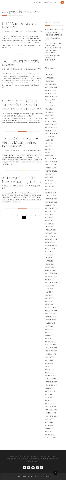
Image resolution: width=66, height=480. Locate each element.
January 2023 (51, 196)
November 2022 (51, 202)
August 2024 (50, 137)
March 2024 (50, 152)
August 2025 (50, 100)
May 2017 (49, 400)
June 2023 (49, 180)
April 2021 (49, 261)
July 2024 (49, 140)
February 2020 (51, 304)
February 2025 (51, 118)
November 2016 (51, 410)
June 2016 (49, 425)
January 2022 (51, 233)
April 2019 (49, 335)
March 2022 (50, 227)
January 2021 (51, 270)
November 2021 (51, 239)
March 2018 (50, 373)
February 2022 (51, 230)
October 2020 (51, 279)
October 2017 (51, 388)
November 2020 (51, 276)
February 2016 (51, 435)
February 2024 (51, 155)
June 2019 (49, 329)
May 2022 (49, 221)
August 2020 (50, 286)
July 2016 (49, 422)
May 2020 (49, 295)
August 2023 (50, 174)
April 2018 (49, 369)
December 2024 (51, 124)
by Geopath (5, 31)
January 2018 (51, 379)
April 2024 (49, 149)
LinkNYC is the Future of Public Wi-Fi (19, 25)
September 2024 (51, 134)
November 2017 (51, 385)
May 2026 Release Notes (55, 30)
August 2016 (50, 419)
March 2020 (50, 301)
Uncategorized (32, 31)
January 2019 (51, 345)
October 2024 (51, 131)
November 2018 (51, 351)
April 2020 (49, 298)
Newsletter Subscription (50, 2)
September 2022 (51, 208)
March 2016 (50, 431)
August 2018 (50, 357)
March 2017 (50, 404)
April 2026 (49, 78)
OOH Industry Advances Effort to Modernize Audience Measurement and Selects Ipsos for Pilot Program (54, 48)
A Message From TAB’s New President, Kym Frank (21, 180)
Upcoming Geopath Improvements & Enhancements (52, 58)
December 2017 (51, 382)
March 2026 (50, 81)
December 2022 (51, 199)
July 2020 (49, 289)
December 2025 (51, 87)
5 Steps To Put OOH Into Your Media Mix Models (20, 103)
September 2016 (51, 416)
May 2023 (49, 183)
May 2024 (49, 146)
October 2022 (51, 205)
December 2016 (51, 407)
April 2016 (49, 428)
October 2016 (51, 413)
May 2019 (49, 332)
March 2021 (50, 264)
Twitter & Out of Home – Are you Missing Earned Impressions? (20, 142)
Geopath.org (37, 2)
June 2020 (49, 292)
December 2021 (51, 236)
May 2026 (49, 75)
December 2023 (51, 162)
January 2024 (51, 158)
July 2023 (49, 177)
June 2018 (49, 363)
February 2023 (51, 193)
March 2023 (50, 190)
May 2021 (49, 258)
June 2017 (49, 397)
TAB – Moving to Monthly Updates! (20, 63)
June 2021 (49, 255)
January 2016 (51, 438)
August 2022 (50, 211)
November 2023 (51, 165)
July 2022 (49, 214)
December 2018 (51, 348)
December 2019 (51, 310)
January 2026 (51, 84)
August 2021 (50, 248)
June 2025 (49, 106)
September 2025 (51, 96)
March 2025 (50, 115)
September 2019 (51, 320)
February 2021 (51, 267)
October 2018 (51, 354)
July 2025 (49, 103)
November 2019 (51, 314)
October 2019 (51, 317)
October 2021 (51, 242)
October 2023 (51, 168)
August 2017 (50, 391)
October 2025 (51, 93)
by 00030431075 (7, 186)
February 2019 (51, 341)
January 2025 (51, 121)
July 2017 (49, 394)
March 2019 (50, 338)
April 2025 (49, 112)
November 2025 (51, 90)
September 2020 (51, 283)
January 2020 (51, 307)
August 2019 (50, 323)
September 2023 (51, 171)
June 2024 (49, 143)
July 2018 (49, 360)
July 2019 (49, 326)
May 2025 (49, 109)
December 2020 (51, 273)
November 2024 (51, 127)
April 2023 (49, 186)
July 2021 (49, 252)
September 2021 (51, 245)
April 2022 (49, 224)
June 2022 (49, 217)
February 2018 (51, 376)
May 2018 (49, 366)
